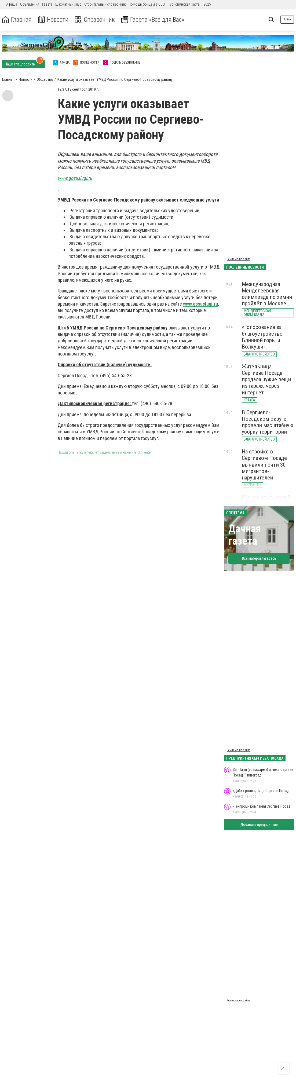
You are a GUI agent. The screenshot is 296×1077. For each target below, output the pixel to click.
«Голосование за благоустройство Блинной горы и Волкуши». (262, 337)
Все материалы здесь (259, 558)
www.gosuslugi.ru (200, 304)
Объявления (29, 4)
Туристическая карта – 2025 (189, 4)
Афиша (11, 4)
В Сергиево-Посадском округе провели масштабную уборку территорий (267, 422)
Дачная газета (244, 534)
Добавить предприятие (259, 824)
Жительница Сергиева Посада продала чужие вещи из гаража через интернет (266, 379)
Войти (287, 19)
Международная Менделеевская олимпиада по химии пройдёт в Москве (267, 294)
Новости (53, 19)
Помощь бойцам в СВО (147, 4)
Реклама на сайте (238, 259)
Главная (17, 19)
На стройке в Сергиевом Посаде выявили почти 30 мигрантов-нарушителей (264, 464)
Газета (47, 4)
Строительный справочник (105, 4)
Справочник (95, 19)
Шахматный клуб (68, 4)
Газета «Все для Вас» (152, 19)
